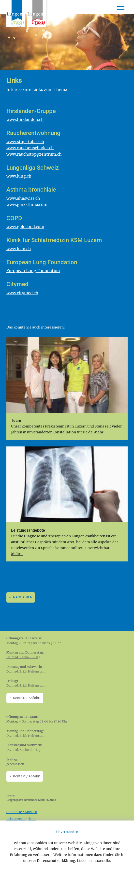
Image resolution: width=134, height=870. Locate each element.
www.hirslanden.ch (25, 119)
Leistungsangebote (21, 819)
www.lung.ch (18, 176)
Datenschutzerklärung (56, 860)
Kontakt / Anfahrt (27, 698)
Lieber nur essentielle (93, 861)
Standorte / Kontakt (22, 812)
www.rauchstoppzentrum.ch (34, 154)
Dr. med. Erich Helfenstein (25, 671)
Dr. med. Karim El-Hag (23, 657)
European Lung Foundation (33, 270)
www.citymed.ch (22, 292)
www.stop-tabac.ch (25, 141)
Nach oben (22, 597)
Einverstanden (67, 832)
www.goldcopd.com (25, 226)
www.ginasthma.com (26, 204)
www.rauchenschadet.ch (30, 147)
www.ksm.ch (18, 248)
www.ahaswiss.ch (23, 198)
